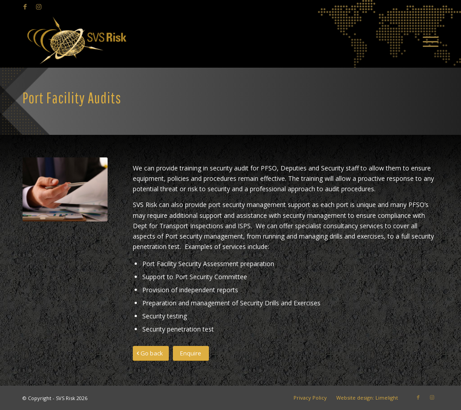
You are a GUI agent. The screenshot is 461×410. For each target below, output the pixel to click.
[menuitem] (427, 41)
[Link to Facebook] (25, 7)
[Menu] (427, 41)
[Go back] (151, 353)
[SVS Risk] (77, 41)
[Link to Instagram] (38, 7)
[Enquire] (191, 353)
